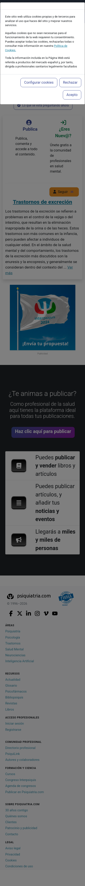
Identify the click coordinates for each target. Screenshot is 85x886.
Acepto (72, 95)
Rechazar (70, 82)
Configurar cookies (39, 82)
